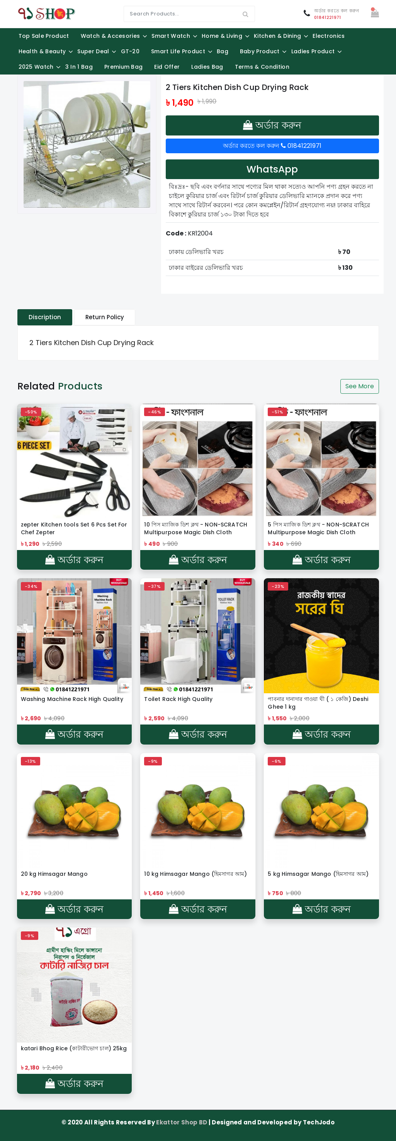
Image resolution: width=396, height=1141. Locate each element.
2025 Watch (36, 67)
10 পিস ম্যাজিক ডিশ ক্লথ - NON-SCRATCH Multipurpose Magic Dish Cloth (195, 528)
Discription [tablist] (45, 317)
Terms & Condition (262, 67)
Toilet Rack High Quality (178, 699)
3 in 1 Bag (79, 67)
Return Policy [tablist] (104, 317)
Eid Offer (167, 67)
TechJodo (319, 1122)
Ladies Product (313, 51)
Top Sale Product (44, 36)
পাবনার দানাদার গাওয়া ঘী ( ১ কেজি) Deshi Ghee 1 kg (318, 703)
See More (359, 386)
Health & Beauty (42, 51)
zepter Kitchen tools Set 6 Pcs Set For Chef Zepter (74, 528)
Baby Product (260, 51)
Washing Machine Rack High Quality (72, 699)
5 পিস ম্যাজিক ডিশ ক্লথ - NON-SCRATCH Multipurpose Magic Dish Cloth (318, 528)
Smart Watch (170, 36)
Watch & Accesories (110, 36)
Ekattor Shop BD (182, 1122)
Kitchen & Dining (277, 36)
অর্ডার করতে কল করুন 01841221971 (272, 145)
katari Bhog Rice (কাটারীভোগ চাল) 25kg (74, 1048)
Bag (222, 51)
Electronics (329, 36)
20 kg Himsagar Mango (54, 874)
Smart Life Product (178, 51)
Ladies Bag (207, 67)
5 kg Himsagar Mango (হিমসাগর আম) (318, 874)
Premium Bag (123, 67)
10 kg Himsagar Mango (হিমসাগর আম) (195, 874)
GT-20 (130, 51)
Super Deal (93, 51)
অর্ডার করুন (272, 125)
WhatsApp (272, 169)
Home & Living (222, 36)
